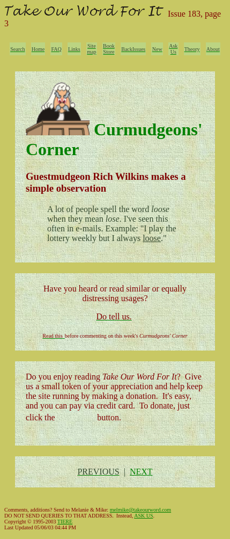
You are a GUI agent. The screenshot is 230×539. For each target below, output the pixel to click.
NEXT (141, 471)
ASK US (143, 516)
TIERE (64, 522)
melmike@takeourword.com (140, 510)
